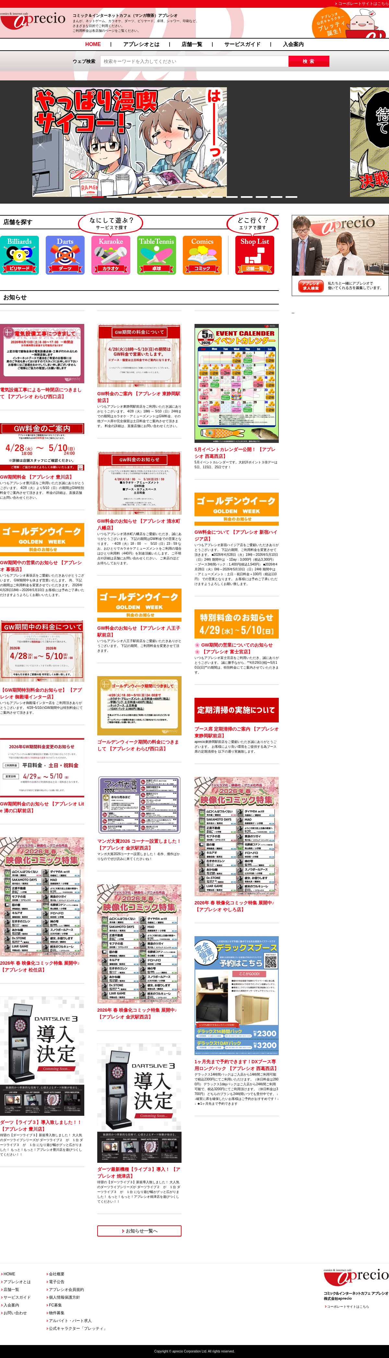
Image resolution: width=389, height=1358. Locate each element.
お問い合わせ (15, 1313)
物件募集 (57, 1313)
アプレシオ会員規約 (66, 1289)
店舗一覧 (192, 44)
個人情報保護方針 (64, 1297)
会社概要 (57, 1274)
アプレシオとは (141, 44)
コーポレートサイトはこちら (363, 3)
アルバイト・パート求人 (70, 1320)
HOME (93, 44)
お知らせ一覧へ (142, 1230)
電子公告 (57, 1282)
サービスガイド (242, 44)
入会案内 (293, 44)
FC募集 (55, 1305)
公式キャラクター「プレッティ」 (78, 1328)
